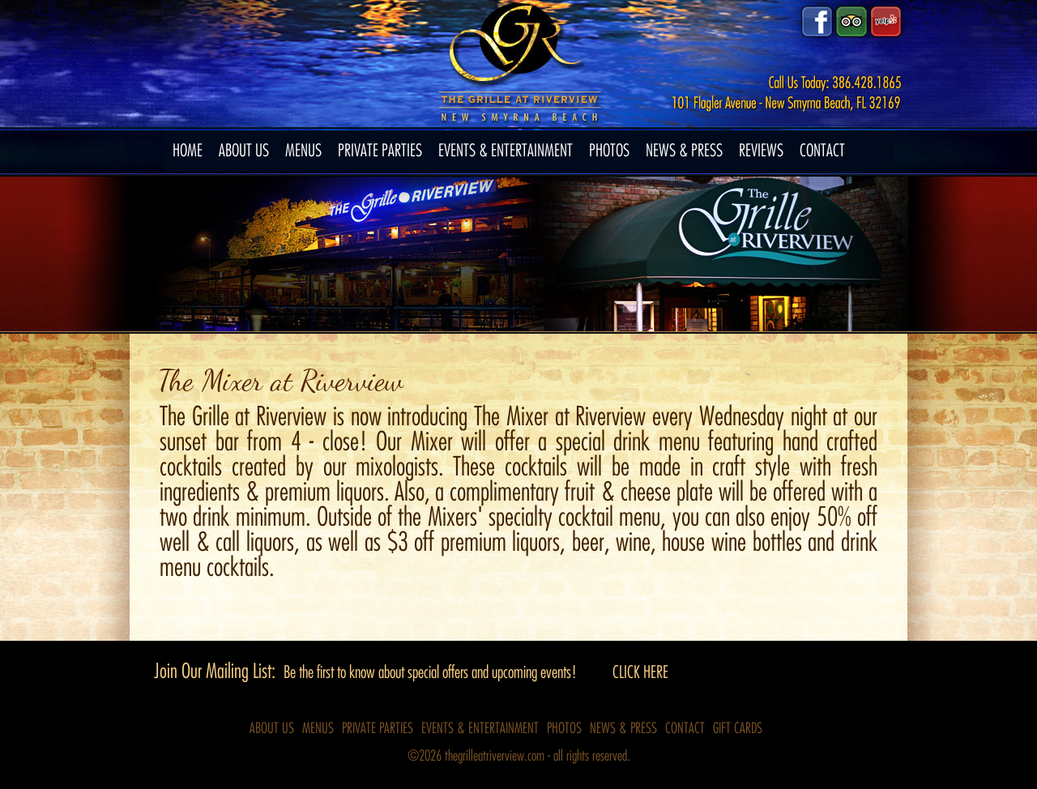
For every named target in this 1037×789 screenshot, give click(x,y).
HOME (188, 150)
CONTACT (822, 150)
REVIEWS (761, 150)
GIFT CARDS (737, 728)
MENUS (303, 150)
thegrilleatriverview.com (496, 756)
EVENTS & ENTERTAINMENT (505, 150)
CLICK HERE (640, 672)
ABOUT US (244, 150)
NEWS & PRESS (684, 150)
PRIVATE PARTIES (380, 150)
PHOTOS (609, 150)
